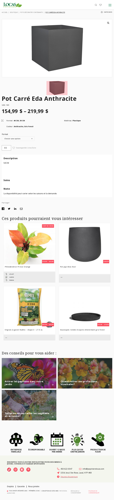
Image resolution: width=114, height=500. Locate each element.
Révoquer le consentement (76, 492)
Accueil (4, 12)
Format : (9, 120)
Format (5, 134)
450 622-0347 (64, 469)
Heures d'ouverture (67, 476)
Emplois (10, 486)
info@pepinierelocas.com (91, 469)
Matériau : (68, 120)
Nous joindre (33, 486)
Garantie (21, 486)
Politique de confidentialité (94, 492)
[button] (108, 23)
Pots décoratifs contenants (31, 12)
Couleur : (9, 126)
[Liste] (100, 5)
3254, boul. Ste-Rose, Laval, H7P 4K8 (74, 472)
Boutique (14, 12)
